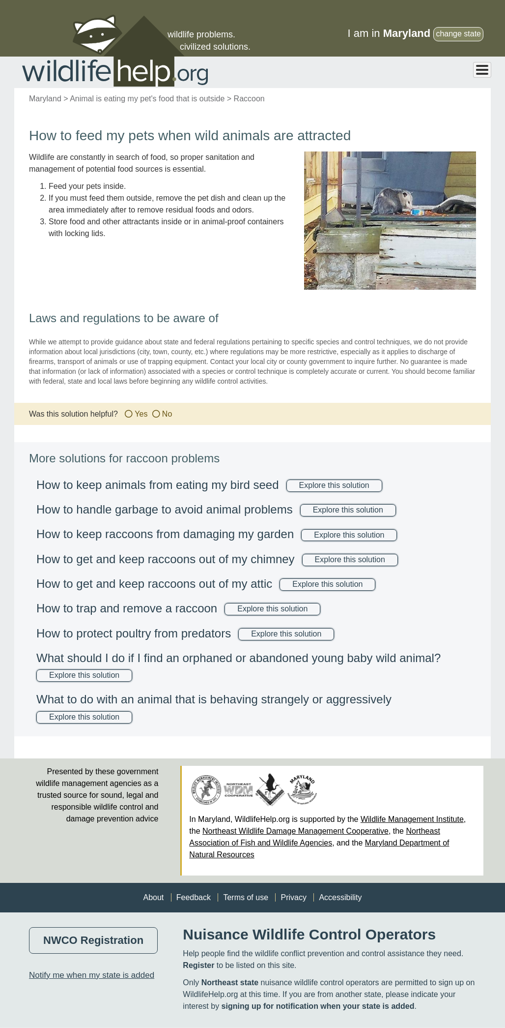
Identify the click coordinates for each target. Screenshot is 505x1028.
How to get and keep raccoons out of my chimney (165, 559)
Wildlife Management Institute (412, 819)
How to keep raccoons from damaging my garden (165, 534)
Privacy (293, 897)
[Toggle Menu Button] (482, 70)
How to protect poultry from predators (133, 633)
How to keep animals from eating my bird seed (157, 484)
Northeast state (229, 982)
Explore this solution (334, 485)
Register (198, 965)
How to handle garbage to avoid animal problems (164, 509)
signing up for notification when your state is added (318, 1006)
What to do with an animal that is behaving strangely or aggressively (214, 699)
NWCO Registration (93, 940)
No (167, 414)
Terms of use (245, 897)
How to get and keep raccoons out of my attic (154, 583)
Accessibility (340, 897)
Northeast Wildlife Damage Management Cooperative (295, 831)
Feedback (193, 897)
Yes (141, 414)
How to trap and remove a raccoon (126, 608)
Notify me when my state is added (91, 975)
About (153, 897)
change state (458, 34)
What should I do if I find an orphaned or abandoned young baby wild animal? (238, 658)
